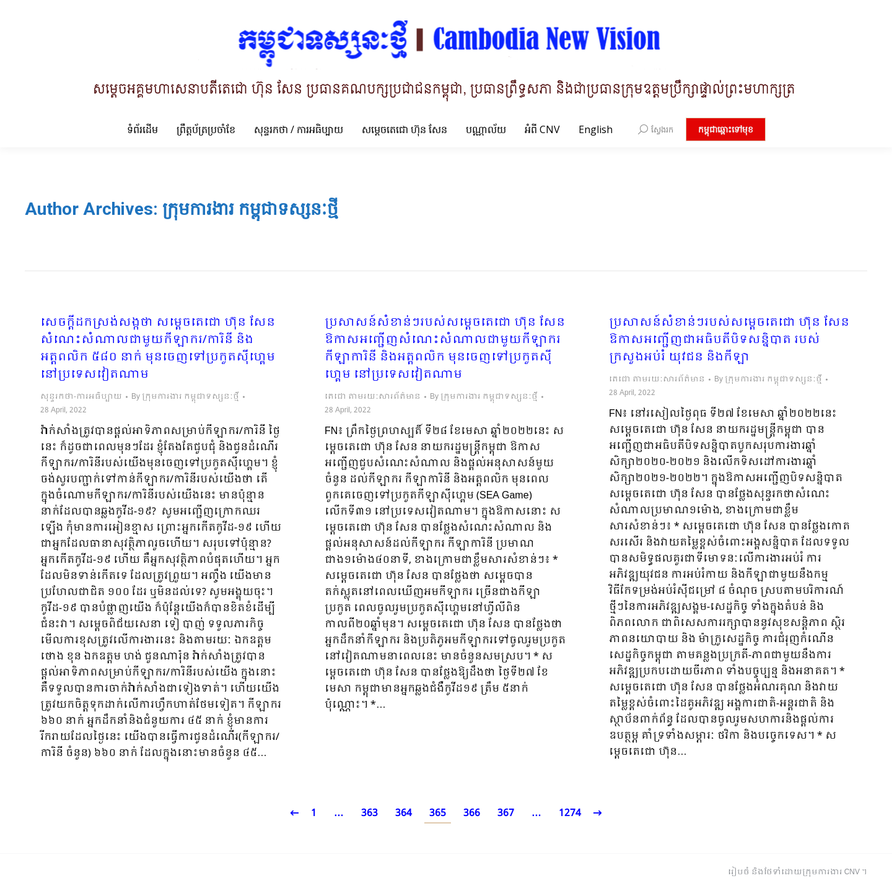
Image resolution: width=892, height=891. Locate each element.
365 (437, 813)
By (185, 397)
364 (403, 813)
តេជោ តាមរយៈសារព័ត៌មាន (373, 397)
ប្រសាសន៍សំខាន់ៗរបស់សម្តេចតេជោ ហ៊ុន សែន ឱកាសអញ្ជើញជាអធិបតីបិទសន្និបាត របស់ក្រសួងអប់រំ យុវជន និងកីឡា (729, 341)
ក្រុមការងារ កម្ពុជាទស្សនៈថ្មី (250, 209)
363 (369, 813)
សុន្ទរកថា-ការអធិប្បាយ (81, 397)
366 (471, 813)
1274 (570, 813)
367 (505, 813)
